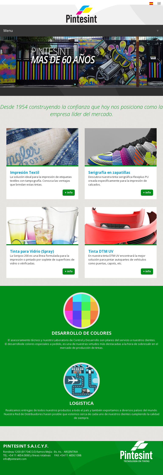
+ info (69, 192)
